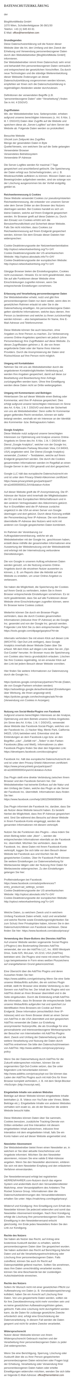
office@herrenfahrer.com (26, 32)
